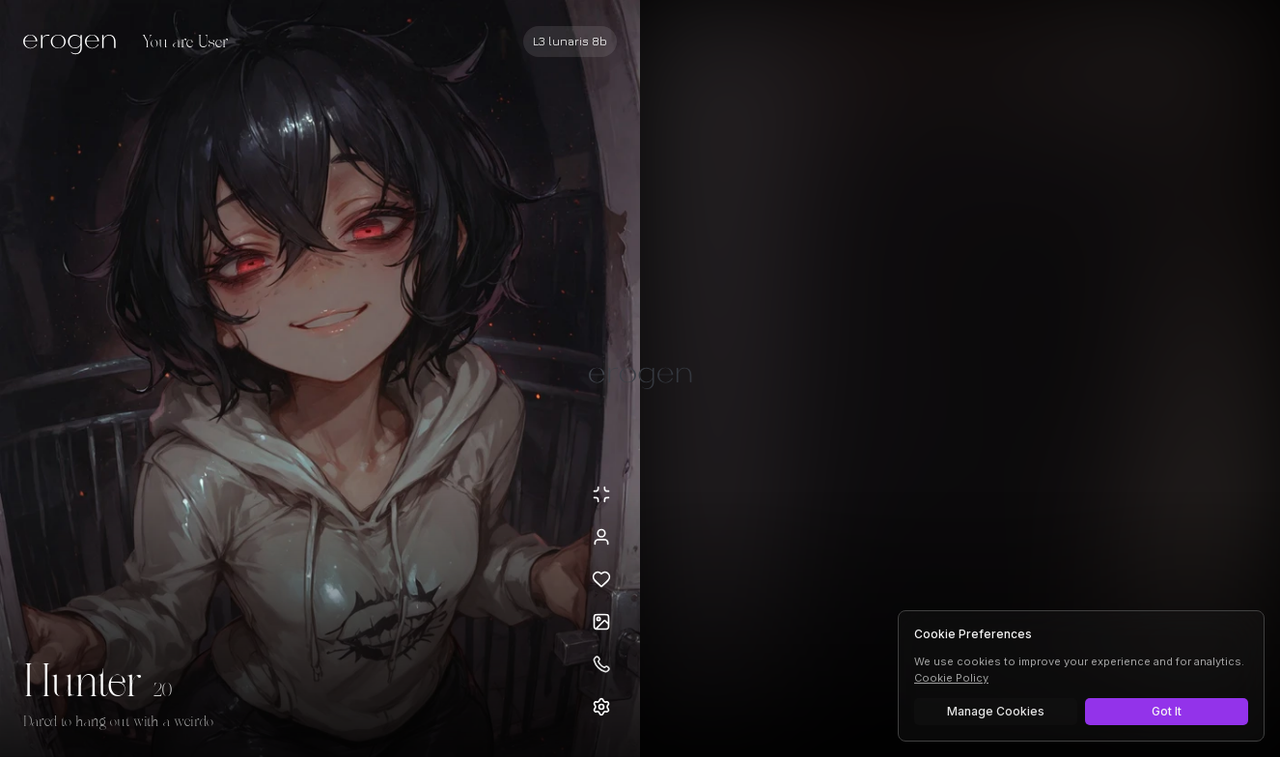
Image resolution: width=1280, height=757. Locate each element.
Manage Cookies (995, 711)
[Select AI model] (570, 41)
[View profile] (601, 536)
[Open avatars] (601, 621)
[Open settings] (601, 706)
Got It (1167, 711)
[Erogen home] (74, 43)
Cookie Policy (951, 678)
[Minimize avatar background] (601, 494)
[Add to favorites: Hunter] (601, 579)
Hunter (82, 683)
